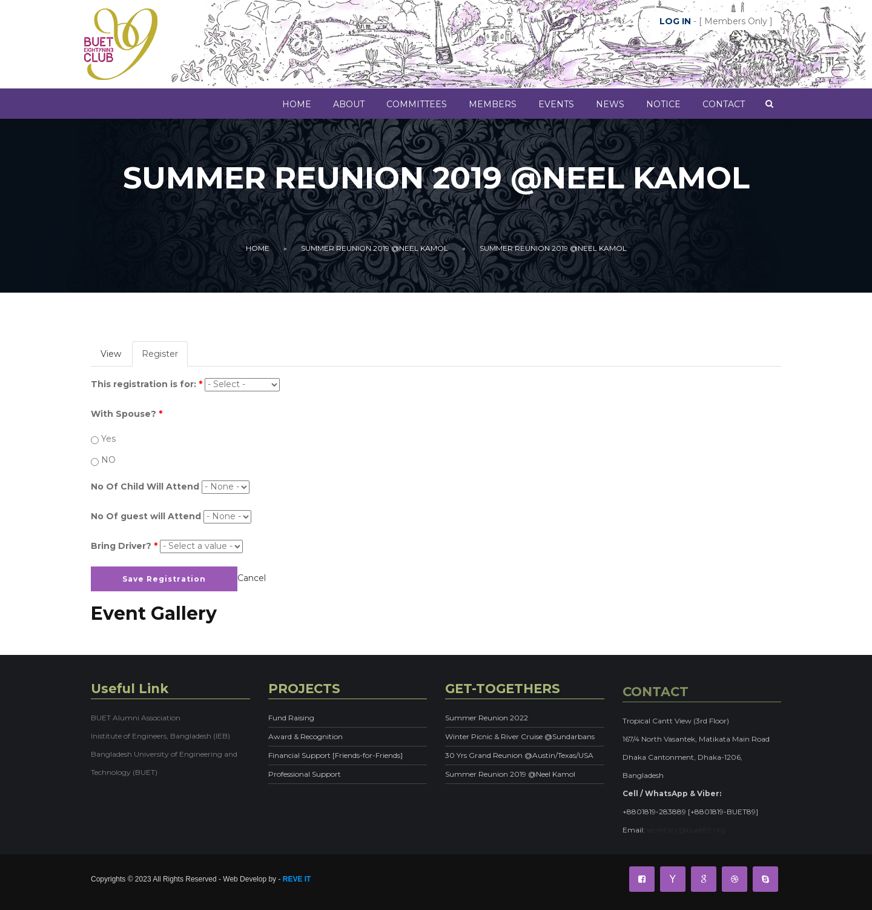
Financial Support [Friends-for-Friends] (335, 755)
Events (556, 104)
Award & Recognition (305, 736)
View (111, 353)
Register (165, 357)
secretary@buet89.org (686, 836)
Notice (663, 104)
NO (108, 459)
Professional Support (304, 774)
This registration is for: (146, 384)
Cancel (251, 578)
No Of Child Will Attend (145, 486)
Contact (723, 104)
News (610, 104)
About (349, 104)
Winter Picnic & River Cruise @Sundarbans (520, 736)
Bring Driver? (124, 545)
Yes (108, 438)
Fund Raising (291, 717)
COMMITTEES (416, 104)
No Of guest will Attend (146, 516)
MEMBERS (493, 104)
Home (296, 104)
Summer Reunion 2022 (486, 717)
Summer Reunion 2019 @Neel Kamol (374, 248)
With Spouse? (126, 413)
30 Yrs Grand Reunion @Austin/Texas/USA (519, 755)
